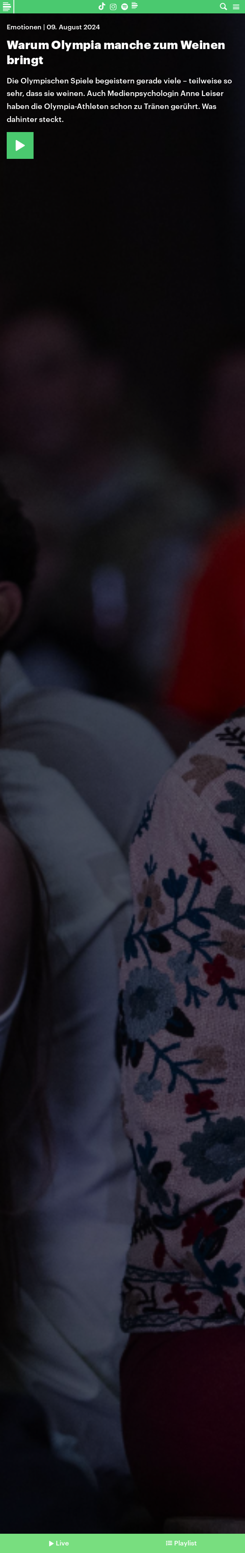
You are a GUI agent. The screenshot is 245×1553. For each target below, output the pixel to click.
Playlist (185, 1543)
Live (62, 1543)
